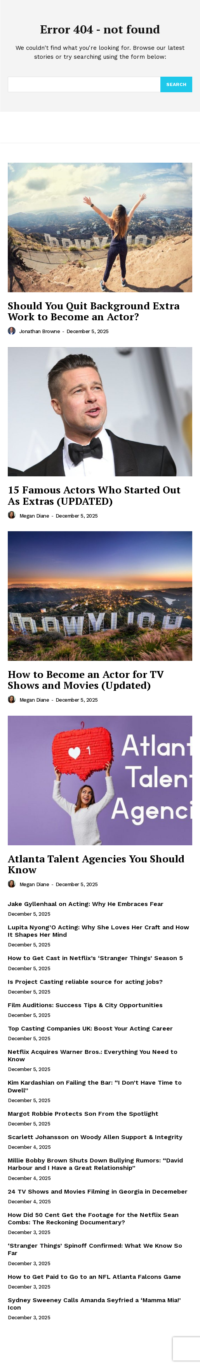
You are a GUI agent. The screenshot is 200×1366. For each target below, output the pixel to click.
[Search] (176, 84)
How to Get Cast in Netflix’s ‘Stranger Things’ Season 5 (95, 958)
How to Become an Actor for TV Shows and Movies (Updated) (86, 679)
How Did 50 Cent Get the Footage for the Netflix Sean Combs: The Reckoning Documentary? (93, 1218)
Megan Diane (34, 516)
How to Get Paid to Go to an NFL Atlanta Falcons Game (94, 1276)
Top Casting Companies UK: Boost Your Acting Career (90, 1028)
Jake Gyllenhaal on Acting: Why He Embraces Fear (85, 904)
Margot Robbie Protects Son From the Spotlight (83, 1113)
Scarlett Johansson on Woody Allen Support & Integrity (95, 1137)
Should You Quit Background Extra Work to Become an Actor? (93, 311)
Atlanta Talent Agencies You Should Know (96, 864)
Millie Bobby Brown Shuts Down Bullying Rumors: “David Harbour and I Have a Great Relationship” (95, 1164)
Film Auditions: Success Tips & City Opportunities (85, 1005)
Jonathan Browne (39, 331)
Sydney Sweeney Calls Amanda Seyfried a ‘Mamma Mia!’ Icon (94, 1303)
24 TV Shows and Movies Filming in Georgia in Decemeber (98, 1191)
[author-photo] (13, 331)
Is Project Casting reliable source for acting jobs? (85, 981)
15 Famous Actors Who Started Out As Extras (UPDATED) (94, 495)
